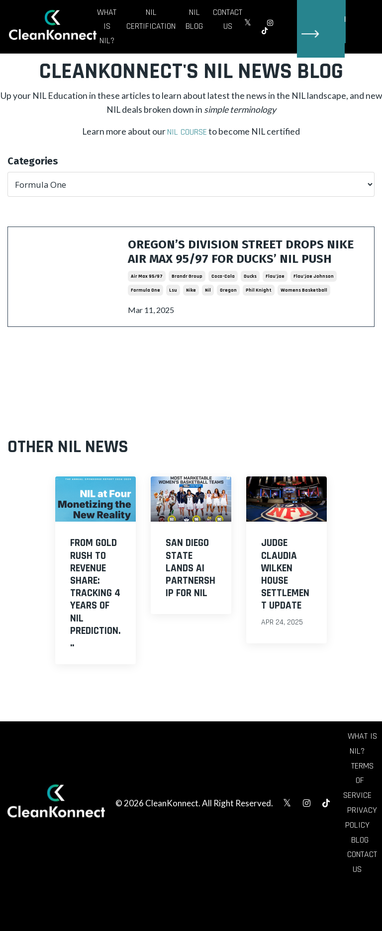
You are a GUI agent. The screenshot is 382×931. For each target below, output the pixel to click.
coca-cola (223, 300)
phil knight (259, 314)
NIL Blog (194, 19)
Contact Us (228, 19)
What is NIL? (106, 26)
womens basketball (304, 314)
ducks (250, 300)
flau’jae (275, 300)
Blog (360, 867)
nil (208, 314)
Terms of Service (358, 806)
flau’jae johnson (313, 300)
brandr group (187, 300)
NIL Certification (151, 19)
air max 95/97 (147, 300)
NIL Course (186, 134)
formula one (145, 314)
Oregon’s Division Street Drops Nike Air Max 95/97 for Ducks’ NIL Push (242, 264)
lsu (173, 314)
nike (191, 314)
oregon (228, 314)
